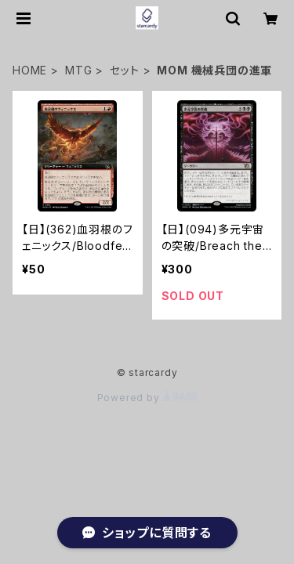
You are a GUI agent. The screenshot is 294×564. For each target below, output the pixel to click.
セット (124, 70)
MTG (78, 70)
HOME (30, 70)
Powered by (147, 397)
